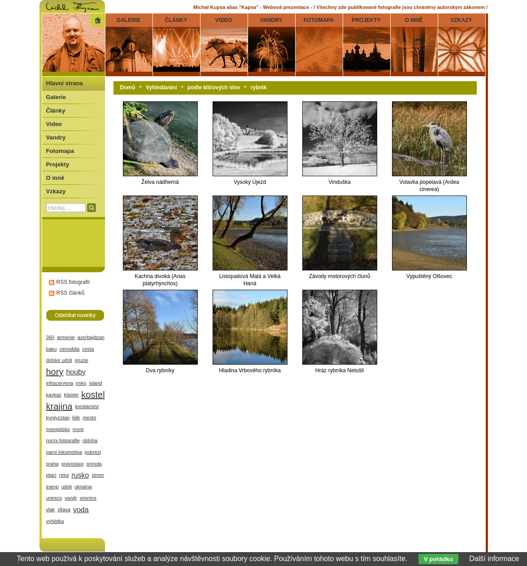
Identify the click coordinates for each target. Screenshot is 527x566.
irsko (81, 383)
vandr (71, 498)
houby (76, 372)
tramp (52, 486)
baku (51, 349)
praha (52, 463)
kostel (93, 395)
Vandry (56, 137)
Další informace (494, 558)
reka (64, 475)
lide (76, 417)
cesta (88, 349)
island (95, 383)
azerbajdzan (91, 337)
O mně (55, 177)
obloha (90, 440)
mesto (89, 417)
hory (55, 372)
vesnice (88, 498)
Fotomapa (60, 151)
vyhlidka (55, 521)
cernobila (69, 349)
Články (55, 110)
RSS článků (71, 293)
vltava (63, 509)
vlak (50, 509)
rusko (80, 475)
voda (81, 510)
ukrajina (83, 486)
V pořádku (438, 559)
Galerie (56, 97)
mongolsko (58, 429)
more (78, 429)
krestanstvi (87, 406)
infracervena (60, 383)
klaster (71, 394)
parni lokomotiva (64, 452)
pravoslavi (72, 463)
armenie (66, 337)
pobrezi (93, 452)
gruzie (81, 360)
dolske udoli (59, 360)
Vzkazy (56, 191)
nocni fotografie (63, 440)
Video (54, 124)
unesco (54, 498)
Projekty (58, 164)
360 (50, 337)
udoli (66, 486)
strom (97, 475)
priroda (93, 463)
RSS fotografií (73, 282)
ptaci (51, 475)
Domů (127, 87)
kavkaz (53, 394)
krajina (59, 406)
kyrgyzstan (58, 417)
